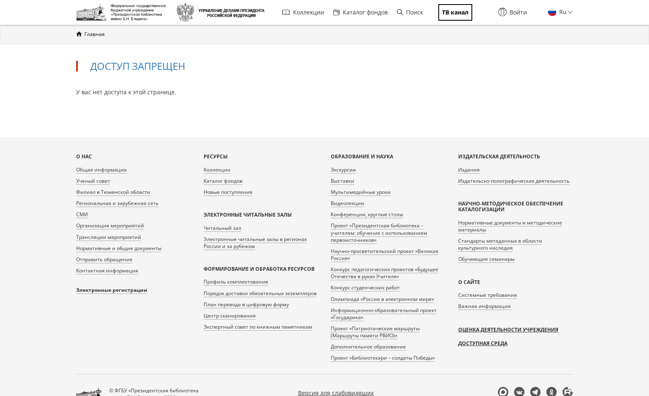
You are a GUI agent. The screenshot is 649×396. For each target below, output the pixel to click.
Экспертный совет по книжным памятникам (258, 326)
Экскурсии (343, 169)
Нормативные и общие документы (118, 248)
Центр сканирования (230, 315)
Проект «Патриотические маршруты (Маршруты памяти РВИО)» (375, 332)
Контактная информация (107, 270)
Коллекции (303, 12)
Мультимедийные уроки (361, 192)
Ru (562, 12)
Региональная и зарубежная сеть (117, 203)
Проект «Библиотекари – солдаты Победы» (383, 357)
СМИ (82, 214)
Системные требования (487, 294)
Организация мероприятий (110, 225)
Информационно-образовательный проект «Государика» (384, 314)
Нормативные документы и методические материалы (510, 226)
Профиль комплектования (236, 281)
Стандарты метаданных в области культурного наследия (500, 244)
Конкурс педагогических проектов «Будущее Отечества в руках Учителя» (384, 273)
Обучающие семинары (486, 258)
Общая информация (101, 169)
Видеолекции (347, 203)
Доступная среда (482, 343)
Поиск (410, 12)
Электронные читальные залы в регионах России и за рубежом (255, 243)
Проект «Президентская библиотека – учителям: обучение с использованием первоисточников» (379, 232)
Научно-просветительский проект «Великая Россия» (384, 255)
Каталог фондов (360, 12)
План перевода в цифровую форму (246, 304)
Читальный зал (222, 227)
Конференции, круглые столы (367, 214)
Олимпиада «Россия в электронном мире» (382, 299)
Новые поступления (228, 192)
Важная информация (484, 306)
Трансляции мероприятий (108, 237)
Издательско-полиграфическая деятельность (514, 180)
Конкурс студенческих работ (365, 287)
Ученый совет (93, 180)
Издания (469, 169)
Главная (94, 34)
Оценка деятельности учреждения (508, 329)
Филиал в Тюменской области (113, 192)
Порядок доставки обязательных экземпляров (260, 293)
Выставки (342, 180)
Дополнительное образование (368, 346)
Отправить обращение (104, 259)
